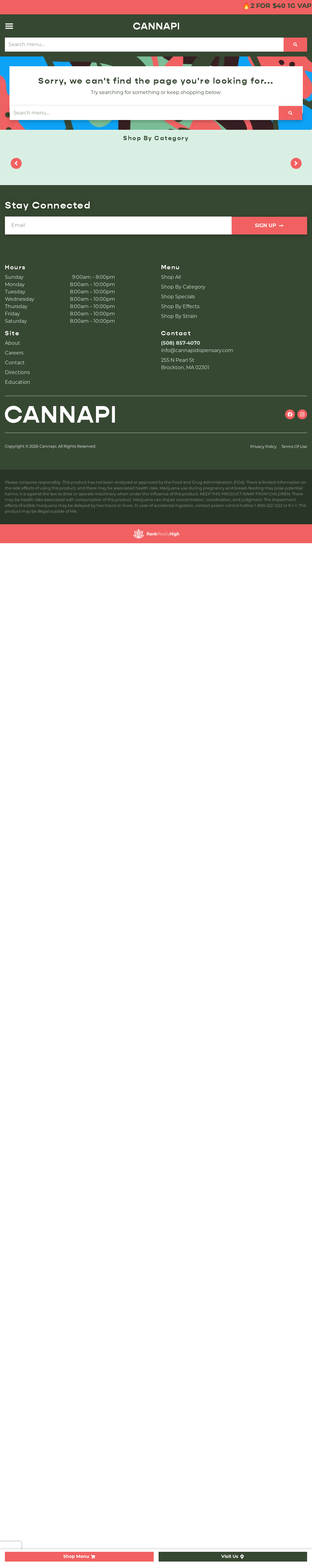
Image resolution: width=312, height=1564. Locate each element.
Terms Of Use (294, 446)
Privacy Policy (263, 446)
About (12, 343)
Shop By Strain (179, 316)
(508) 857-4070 (180, 343)
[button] (9, 26)
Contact (15, 363)
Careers (14, 353)
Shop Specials (178, 297)
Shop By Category (183, 287)
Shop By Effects (180, 306)
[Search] (295, 45)
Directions (17, 372)
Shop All (171, 277)
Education (17, 382)
